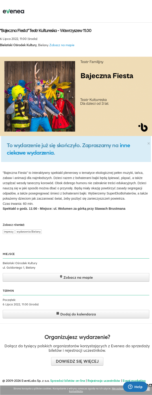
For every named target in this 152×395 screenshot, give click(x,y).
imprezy (8, 231)
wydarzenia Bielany (29, 231)
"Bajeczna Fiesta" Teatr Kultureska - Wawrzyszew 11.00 (45, 30)
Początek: (9, 300)
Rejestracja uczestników (103, 381)
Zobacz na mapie (61, 45)
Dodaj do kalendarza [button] (76, 314)
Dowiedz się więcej (77, 361)
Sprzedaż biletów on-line (67, 381)
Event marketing (134, 381)
